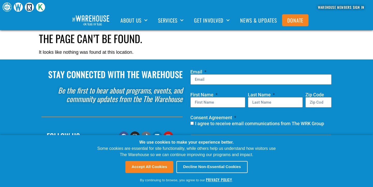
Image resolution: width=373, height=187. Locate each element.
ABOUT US (134, 20)
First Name (202, 94)
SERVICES (171, 20)
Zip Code (314, 94)
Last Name (260, 94)
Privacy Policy (219, 179)
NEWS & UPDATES (258, 20)
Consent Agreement (211, 117)
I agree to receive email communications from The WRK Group (259, 123)
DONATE (295, 20)
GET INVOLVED (212, 20)
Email (196, 72)
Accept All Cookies (149, 166)
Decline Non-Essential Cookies (212, 166)
